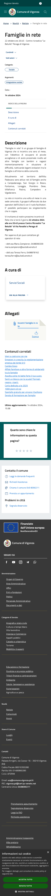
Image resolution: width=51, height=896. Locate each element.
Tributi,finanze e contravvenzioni (21, 675)
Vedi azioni (12, 58)
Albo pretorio (12, 842)
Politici (9, 596)
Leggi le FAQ (16, 812)
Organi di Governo (14, 579)
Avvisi (9, 718)
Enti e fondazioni (14, 592)
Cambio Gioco (11, 366)
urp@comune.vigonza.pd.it (20, 780)
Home (6, 23)
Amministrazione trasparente (19, 838)
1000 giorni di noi (13, 388)
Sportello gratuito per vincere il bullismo (23, 392)
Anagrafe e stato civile (16, 623)
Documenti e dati (14, 605)
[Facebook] (6, 562)
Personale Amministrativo (18, 601)
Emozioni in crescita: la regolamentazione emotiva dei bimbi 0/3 (24, 361)
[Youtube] (13, 562)
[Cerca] (45, 12)
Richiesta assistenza (20, 817)
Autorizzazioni (12, 688)
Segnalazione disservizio (22, 808)
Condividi (11, 52)
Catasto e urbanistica (16, 641)
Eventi (9, 739)
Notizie (25, 23)
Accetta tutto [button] (25, 879)
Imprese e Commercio (16, 634)
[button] (25, 891)
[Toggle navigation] (5, 11)
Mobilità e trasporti (15, 649)
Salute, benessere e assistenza (20, 684)
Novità (16, 23)
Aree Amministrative (16, 583)
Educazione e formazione (17, 667)
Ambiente (10, 680)
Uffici (8, 588)
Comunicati (11, 714)
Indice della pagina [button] (17, 103)
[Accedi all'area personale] (40, 3)
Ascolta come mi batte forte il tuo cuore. (23, 375)
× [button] (48, 852)
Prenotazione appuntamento (24, 803)
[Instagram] (20, 562)
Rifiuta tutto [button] (25, 886)
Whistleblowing (13, 846)
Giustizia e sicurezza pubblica (19, 671)
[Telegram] (27, 562)
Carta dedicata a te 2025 (16, 385)
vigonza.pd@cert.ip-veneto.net (21, 783)
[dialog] (25, 872)
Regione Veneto (11, 3)
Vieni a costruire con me (16, 356)
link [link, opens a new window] (11, 874)
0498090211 (24, 786)
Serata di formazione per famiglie (20, 395)
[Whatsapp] (35, 562)
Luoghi (9, 735)
